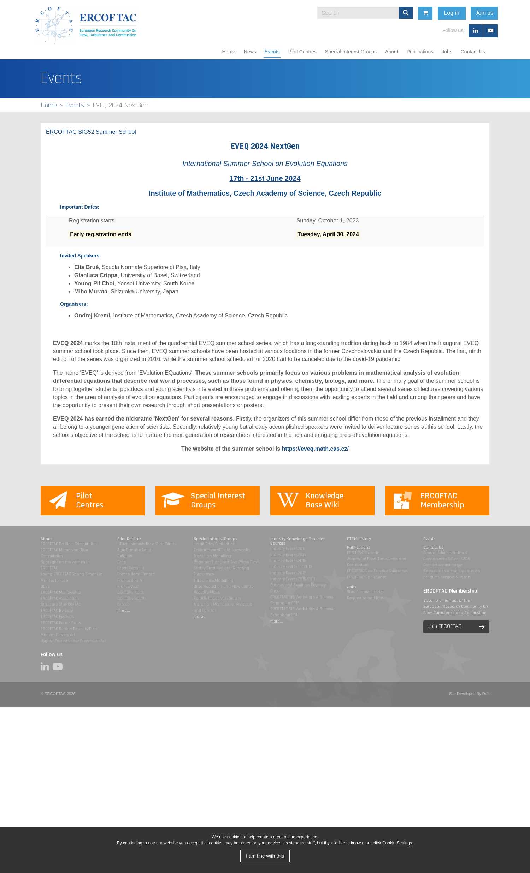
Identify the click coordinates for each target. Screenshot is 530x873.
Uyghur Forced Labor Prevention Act (73, 640)
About (391, 51)
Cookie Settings (397, 843)
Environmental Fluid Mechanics (222, 550)
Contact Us (473, 51)
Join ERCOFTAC (444, 626)
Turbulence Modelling (213, 580)
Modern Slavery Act (58, 634)
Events (272, 51)
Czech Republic (131, 568)
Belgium (124, 556)
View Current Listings (365, 592)
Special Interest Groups (351, 51)
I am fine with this (265, 856)
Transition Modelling (212, 556)
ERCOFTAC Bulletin (363, 553)
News (250, 51)
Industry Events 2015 (288, 560)
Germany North (131, 592)
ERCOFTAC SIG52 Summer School (91, 132)
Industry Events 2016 (288, 554)
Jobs (447, 51)
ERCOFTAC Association (60, 598)
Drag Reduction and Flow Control (224, 586)
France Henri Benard (136, 574)
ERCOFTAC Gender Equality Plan (69, 628)
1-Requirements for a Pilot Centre (146, 544)
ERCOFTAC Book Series (366, 577)
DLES (45, 586)
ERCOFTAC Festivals (57, 616)
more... (123, 610)
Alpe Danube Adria (134, 550)
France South (129, 580)
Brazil (122, 562)
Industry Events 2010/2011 (292, 579)
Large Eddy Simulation (214, 544)
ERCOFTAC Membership (61, 592)
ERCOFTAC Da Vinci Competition (69, 544)
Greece (123, 604)
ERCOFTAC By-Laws (57, 610)
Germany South (131, 598)
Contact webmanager (443, 565)
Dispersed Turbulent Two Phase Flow (226, 562)
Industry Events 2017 (287, 548)
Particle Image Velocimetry (217, 598)
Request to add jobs (365, 598)
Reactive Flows (207, 592)
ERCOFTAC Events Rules (61, 622)
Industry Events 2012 (288, 573)
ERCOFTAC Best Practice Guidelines (377, 571)
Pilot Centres (302, 51)
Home (228, 51)
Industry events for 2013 (291, 566)
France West (128, 586)
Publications (420, 51)
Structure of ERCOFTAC (61, 604)
